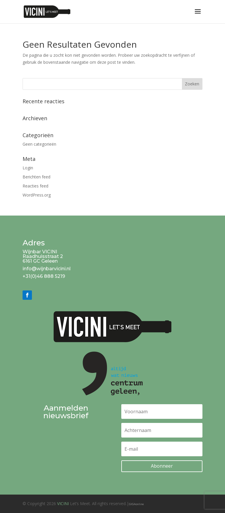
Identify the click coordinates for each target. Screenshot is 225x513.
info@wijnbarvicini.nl (47, 268)
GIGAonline (136, 504)
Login (28, 168)
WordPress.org (37, 195)
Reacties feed (35, 186)
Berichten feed (36, 177)
